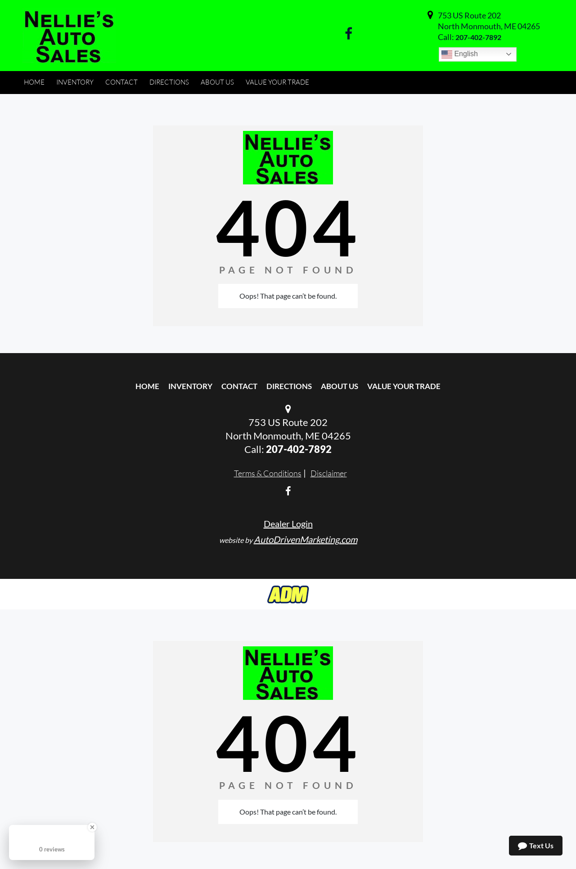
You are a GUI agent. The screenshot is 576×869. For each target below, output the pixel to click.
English (459, 54)
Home (147, 386)
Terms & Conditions (268, 473)
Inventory (190, 386)
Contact (239, 386)
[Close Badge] (92, 827)
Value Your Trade (404, 386)
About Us (339, 386)
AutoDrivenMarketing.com (305, 539)
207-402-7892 (478, 37)
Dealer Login (288, 523)
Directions (289, 386)
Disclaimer (328, 473)
